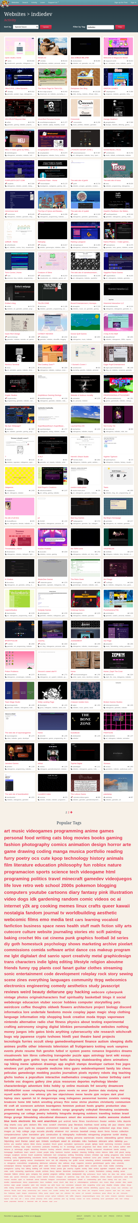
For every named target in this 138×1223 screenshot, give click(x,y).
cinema (57, 938)
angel (50, 1201)
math (95, 926)
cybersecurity (81, 1032)
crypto (41, 1036)
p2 (39, 518)
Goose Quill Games (79, 334)
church (61, 1182)
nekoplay (42, 245)
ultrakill (80, 1179)
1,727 (64, 429)
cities (116, 1198)
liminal (53, 1169)
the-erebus (9, 582)
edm (128, 1147)
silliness (109, 1193)
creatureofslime (44, 275)
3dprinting (9, 1141)
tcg (67, 1198)
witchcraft (123, 1032)
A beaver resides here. (80, 702)
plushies (93, 1102)
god (60, 1121)
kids (118, 1174)
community (82, 980)
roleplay (88, 974)
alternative (28, 1022)
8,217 (130, 521)
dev (126, 431)
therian (24, 1141)
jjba (64, 1169)
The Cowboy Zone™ (46, 364)
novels (71, 1090)
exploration (121, 1196)
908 (98, 797)
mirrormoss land (11, 211)
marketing (91, 944)
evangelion (25, 1185)
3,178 (31, 367)
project (99, 1007)
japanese (27, 1036)
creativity (81, 956)
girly (43, 1134)
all (72, 1046)
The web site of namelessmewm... (84, 273)
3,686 (97, 582)
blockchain (67, 1171)
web (39, 885)
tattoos (26, 1144)
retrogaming (94, 1134)
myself (8, 1094)
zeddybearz (43, 337)
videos (101, 899)
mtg (84, 1174)
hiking (14, 1064)
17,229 (97, 306)
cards (12, 1171)
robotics (56, 1109)
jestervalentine (109, 736)
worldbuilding (81, 912)
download (20, 1201)
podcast (80, 1105)
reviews (11, 992)
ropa (23, 1147)
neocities (14, 1179)
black (67, 1190)
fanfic (64, 1059)
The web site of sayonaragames (18, 733)
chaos (104, 1179)
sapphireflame (109, 275)
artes (110, 1141)
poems (86, 1051)
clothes (95, 968)
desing (24, 1190)
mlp (42, 1017)
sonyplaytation (43, 153)
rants (100, 1166)
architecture (83, 1007)
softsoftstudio (10, 245)
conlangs (126, 1198)
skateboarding (92, 1059)
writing (51, 431)
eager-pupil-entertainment (113, 367)
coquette (42, 1068)
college (25, 1131)
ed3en (8, 122)
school (52, 885)
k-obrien (9, 644)
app (60, 1064)
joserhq (41, 644)
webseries (53, 1163)
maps (28, 1147)
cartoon (109, 1064)
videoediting (110, 1138)
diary (74, 892)
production (112, 1105)
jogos (126, 1064)
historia (13, 1128)
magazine (80, 1163)
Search (25, 2)
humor (103, 1077)
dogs (23, 899)
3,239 (31, 613)
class (131, 1177)
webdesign (12, 1002)
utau (123, 1105)
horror (114, 844)
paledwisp (108, 794)
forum (54, 1144)
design (98, 844)
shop (112, 1012)
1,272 (31, 736)
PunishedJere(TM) (111, 610)
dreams (127, 1051)
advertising (94, 1188)
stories (80, 932)
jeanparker (108, 644)
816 (98, 367)
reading (114, 851)
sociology (71, 1147)
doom (100, 1131)
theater (103, 1121)
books (98, 837)
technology (76, 858)
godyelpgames (43, 613)
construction (52, 1134)
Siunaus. (107, 763)
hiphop (8, 1098)
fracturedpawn (44, 183)
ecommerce (90, 1117)
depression (126, 1158)
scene (9, 980)
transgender (62, 1055)
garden (81, 1166)
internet (12, 905)
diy (7, 944)
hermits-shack (76, 460)
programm (108, 1190)
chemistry (62, 1124)
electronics (14, 986)
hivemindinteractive (111, 306)
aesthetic (107, 912)
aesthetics (77, 986)
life (7, 885)
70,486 (130, 91)
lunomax (41, 797)
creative (79, 1017)
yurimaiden (75, 398)
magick (18, 1193)
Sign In (133, 2)
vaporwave (129, 339)
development (67, 974)
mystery (94, 1072)
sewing (126, 974)
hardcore (59, 1152)
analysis (75, 1152)
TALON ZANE (43, 303)
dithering (121, 125)
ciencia (27, 1198)
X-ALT (40, 457)
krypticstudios (10, 398)
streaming (112, 968)
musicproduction (78, 1171)
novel (96, 1124)
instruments (40, 1196)
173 (131, 460)
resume (30, 1051)
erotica (96, 1169)
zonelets (114, 1098)
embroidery (125, 1188)
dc (69, 1141)
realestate (64, 1128)
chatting (16, 1147)
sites (60, 1163)
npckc (8, 61)
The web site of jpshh (79, 180)
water (46, 1166)
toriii (7, 275)
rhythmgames (72, 1179)
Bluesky (38, 1216)
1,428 (31, 705)
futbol (60, 1051)
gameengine (50, 247)
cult (83, 1193)
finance (90, 1041)
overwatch (88, 1193)
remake (48, 800)
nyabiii (74, 214)
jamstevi (8, 766)
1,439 (31, 490)
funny (57, 155)
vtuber (45, 1002)
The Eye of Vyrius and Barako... (50, 211)
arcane (6, 1201)
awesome (113, 1117)
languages (60, 980)
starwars (63, 63)
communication (61, 1179)
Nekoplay (41, 242)
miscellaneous (97, 1193)
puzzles (55, 1072)
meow (79, 1094)
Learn (42, 2)
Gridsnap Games (77, 610)
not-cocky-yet (109, 429)
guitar (80, 968)
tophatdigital (75, 766)
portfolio (34, 63)
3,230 (64, 613)
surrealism (68, 1144)
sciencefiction (22, 1163)
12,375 (130, 245)
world (105, 1147)
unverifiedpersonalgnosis (47, 122)
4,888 (31, 337)
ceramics (88, 1163)
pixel (121, 1094)
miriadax (116, 1185)
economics (36, 1147)
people (88, 1144)
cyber (24, 1134)
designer (24, 1193)
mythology (98, 1081)
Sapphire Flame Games (113, 273)
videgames (78, 1196)
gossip (104, 1193)
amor (84, 1090)
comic (86, 899)
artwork (59, 1149)
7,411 (31, 552)
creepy (93, 1131)
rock (102, 974)
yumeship (81, 1149)
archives (45, 1171)
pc (14, 1131)
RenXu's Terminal (12, 364)
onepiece (112, 1169)
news (60, 926)
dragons (28, 1081)
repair (114, 1190)
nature (114, 864)
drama (38, 1144)
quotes (34, 1166)
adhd (53, 1185)
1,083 (130, 766)
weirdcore (12, 1007)
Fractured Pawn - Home (47, 180)
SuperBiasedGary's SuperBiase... (51, 426)
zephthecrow (109, 674)
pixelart (16, 94)
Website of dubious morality (82, 395)
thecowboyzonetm (44, 367)
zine (64, 707)
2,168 (130, 367)
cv (5, 1163)
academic (65, 1166)
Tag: (79, 27)
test (69, 919)
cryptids (77, 1169)
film (8, 864)
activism (39, 1105)
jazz (114, 1124)
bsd (94, 1147)
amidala (42, 61)
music (75, 125)
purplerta (9, 183)
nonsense (122, 370)
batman (58, 1171)
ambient (98, 1160)
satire (32, 1185)
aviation (127, 1160)
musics (106, 1182)
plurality (49, 1131)
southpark (55, 1141)
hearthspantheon (110, 214)
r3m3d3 (41, 521)
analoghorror (8, 1169)
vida (122, 1155)
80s (40, 1124)
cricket (39, 1152)
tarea (16, 1198)
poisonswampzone (78, 153)
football (102, 938)
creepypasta (89, 1077)
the (111, 677)
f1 (72, 1128)
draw (119, 1128)
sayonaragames (11, 736)
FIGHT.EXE (108, 733)
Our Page (107, 641)
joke (89, 1190)
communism (122, 1102)
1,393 (97, 705)
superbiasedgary (44, 429)
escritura (7, 1185)
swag (62, 1098)
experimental (114, 1022)
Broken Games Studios (113, 702)
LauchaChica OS (77, 426)
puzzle (77, 1055)
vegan (57, 1193)
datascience (129, 1196)
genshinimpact (98, 1163)
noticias (102, 1177)
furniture (53, 1166)
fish (39, 1051)
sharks (13, 1124)
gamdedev (109, 769)
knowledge (53, 1158)
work (110, 1046)
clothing (123, 1012)
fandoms (54, 1012)
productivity (57, 1198)
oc (113, 899)
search (32, 1152)
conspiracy (62, 1155)
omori (72, 1117)
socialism (46, 1144)
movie (67, 1012)
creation (106, 1158)
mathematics (70, 1077)
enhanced (85, 247)
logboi (73, 705)
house (58, 1185)
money (9, 1032)
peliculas (10, 1072)
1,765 (97, 674)
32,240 (130, 214)
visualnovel (129, 462)
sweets (130, 1182)
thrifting (91, 1152)
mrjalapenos (10, 490)
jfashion (94, 1090)
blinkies (66, 1027)
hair (70, 1160)
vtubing (11, 1188)
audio (17, 1094)
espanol (52, 1193)
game (20, 738)
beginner (6, 1198)
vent (40, 1121)
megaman (109, 94)
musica (77, 851)
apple (20, 1179)
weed (63, 1141)
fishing (89, 1149)
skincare (103, 1141)
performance (91, 1174)
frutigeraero (84, 1046)
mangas (7, 1155)
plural (121, 1152)
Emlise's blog (10, 303)
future (42, 1182)
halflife (71, 1196)
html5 (66, 1036)
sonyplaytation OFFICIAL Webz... (51, 150)
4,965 (130, 337)
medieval (86, 1158)
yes (12, 1144)
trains (125, 1128)
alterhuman (44, 1163)
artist (70, 950)
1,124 (64, 766)
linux (81, 905)
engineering (38, 986)
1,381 (130, 398)
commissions (17, 950)
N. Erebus (9, 579)
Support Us (53, 2)
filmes (82, 1121)
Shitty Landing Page (46, 702)
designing (79, 1113)
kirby (128, 94)
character (7, 1174)
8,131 (31, 460)
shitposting (63, 1160)
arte (127, 844)
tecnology (72, 1198)
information (29, 1017)
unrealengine (20, 677)
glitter (72, 1188)
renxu (8, 367)
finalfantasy (43, 63)
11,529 (97, 214)
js (12, 1149)
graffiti (75, 1160)
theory (52, 1171)
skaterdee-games (45, 582)
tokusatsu (45, 1201)
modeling (55, 1147)
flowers (66, 1007)
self (20, 1198)
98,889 (97, 61)
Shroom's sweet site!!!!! (47, 671)
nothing (122, 1027)
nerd (17, 1141)
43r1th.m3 (42, 58)
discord (125, 1007)
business (32, 926)
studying (112, 1090)
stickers (33, 1124)
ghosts (124, 1169)
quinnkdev (108, 521)
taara (106, 490)
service (24, 1155)
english (70, 1064)
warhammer (7, 1196)
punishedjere (109, 613)
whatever (59, 1131)
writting (71, 1155)
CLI (94, 1216)
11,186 (64, 306)
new (63, 1185)
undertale (38, 1012)
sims (100, 1182)
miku (84, 1141)
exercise (86, 1188)
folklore (15, 1174)
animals (114, 858)
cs (84, 1179)
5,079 (130, 552)
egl (101, 1155)
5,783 (97, 552)
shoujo (129, 1185)
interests (45, 1046)
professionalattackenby (112, 398)
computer (85, 1002)
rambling (62, 1190)
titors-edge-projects (45, 91)
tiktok (32, 1144)
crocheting (119, 1166)
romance (98, 1051)
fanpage (108, 125)
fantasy (123, 462)
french (99, 1174)
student (125, 1117)
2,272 (31, 674)
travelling (104, 1113)
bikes (113, 1174)
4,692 (31, 582)
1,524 (130, 674)
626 (32, 521)
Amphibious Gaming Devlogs (49, 395)
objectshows (66, 1094)
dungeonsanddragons (89, 1196)
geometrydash (110, 1198)
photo (19, 1051)
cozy (20, 1124)
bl (38, 1098)
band (97, 1036)
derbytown (75, 91)
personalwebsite (87, 1027)
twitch (36, 1102)
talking (28, 1169)
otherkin (66, 1149)
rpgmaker (16, 462)
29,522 (31, 153)
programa (115, 1155)
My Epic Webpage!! (13, 426)
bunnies (102, 1098)
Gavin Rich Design (12, 334)
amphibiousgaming (45, 398)
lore (26, 1012)
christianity (107, 1102)
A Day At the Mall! (111, 334)
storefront (89, 677)
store (83, 677)
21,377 (64, 122)
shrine (83, 1102)
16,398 (64, 214)
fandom (34, 912)
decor (87, 1177)
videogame (13, 493)
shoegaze (59, 1177)
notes (6, 1171)
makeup (104, 950)
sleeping (116, 1041)
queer (79, 677)
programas (86, 1147)
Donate (87, 1216)
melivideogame (11, 153)
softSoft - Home (11, 242)
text (54, 1155)
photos (22, 997)
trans (9, 962)
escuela (40, 1131)
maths (102, 1117)
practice (46, 1174)
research (107, 1032)
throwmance (10, 552)
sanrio (54, 956)
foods (90, 1105)
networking (89, 1160)
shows (74, 944)
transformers (92, 1121)
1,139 (31, 766)
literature (23, 864)
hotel (121, 1198)
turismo (128, 1155)
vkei (121, 1090)
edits (36, 1201)
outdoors (91, 1113)
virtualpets (111, 63)
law (55, 1094)
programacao (64, 1158)
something (73, 1190)
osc (18, 1081)
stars (17, 1098)
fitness (60, 1022)
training (110, 1179)
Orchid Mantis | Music (112, 150)
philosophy (70, 864)
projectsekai (13, 1201)
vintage (10, 997)
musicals (83, 1086)
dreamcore (115, 1086)
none (28, 1109)
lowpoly (90, 431)
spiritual (53, 1196)
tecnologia (12, 1041)
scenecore (26, 1105)
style (25, 1094)
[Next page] (71, 812)
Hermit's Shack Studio (80, 457)
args (113, 1128)
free (118, 1064)
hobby (56, 1086)
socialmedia (121, 1109)
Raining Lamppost (78, 242)
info (31, 1032)
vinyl (115, 1179)
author (122, 1147)
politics (39, 878)
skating (123, 1134)
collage (30, 1113)
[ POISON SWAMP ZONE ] (82, 150)
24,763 (130, 153)
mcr (67, 1131)
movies (82, 837)
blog (30, 217)
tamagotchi (95, 1190)
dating (108, 1188)
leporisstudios (10, 613)
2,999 (130, 490)
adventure (35, 1086)
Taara (106, 487)
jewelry (41, 1113)
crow (114, 677)
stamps (82, 1064)
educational (46, 1117)
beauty (38, 992)
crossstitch (65, 370)
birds (50, 1032)
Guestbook (75, 733)
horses (114, 1131)
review (68, 1174)
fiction (107, 926)
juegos (21, 1032)
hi (64, 1147)
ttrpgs (101, 1017)
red (84, 1198)
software (55, 950)
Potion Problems (11, 671)
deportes (83, 1081)
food (29, 837)
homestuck (32, 944)
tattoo (87, 1166)
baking (10, 938)
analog (123, 1149)
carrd (126, 1077)
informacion (24, 1177)
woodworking (95, 1198)
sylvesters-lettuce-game (80, 797)
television (60, 1046)
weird (60, 707)
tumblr (116, 1134)
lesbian (116, 1113)
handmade (29, 1179)
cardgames (52, 186)
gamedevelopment (95, 217)
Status (119, 1216)
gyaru (76, 1068)
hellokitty (52, 1113)
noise (74, 1102)
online (70, 1086)
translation (34, 1134)
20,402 (64, 91)
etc (92, 932)
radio (41, 1022)
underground (49, 1188)
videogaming (76, 1158)
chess (126, 1068)
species (16, 1177)
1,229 (97, 736)
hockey (51, 1149)
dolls (129, 1041)
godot (89, 462)
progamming (12, 1113)
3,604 (130, 582)
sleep (49, 1041)
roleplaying (38, 1090)
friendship (79, 1155)
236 (98, 490)
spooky (46, 1193)
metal (97, 956)
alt (17, 1105)
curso (94, 1158)
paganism (102, 1188)
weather (18, 1144)
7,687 (31, 429)
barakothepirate (44, 214)
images (7, 1131)
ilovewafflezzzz (10, 521)
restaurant (98, 1149)
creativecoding (97, 186)
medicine (56, 1068)
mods (106, 1166)
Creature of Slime (45, 273)
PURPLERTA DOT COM (15, 180)
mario (27, 1128)
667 (32, 398)
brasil (125, 1113)
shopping (54, 1017)
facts (79, 1190)
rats (52, 1160)
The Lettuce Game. (78, 794)
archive (110, 944)
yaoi (75, 1036)
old (109, 1124)
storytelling (103, 1002)
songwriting (91, 1185)
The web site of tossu (112, 180)
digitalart (28, 956)
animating (28, 1188)
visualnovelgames (94, 646)
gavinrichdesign (11, 337)
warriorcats (89, 1138)
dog (114, 1072)
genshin (82, 370)
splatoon (36, 1064)
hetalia (6, 1177)
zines (117, 63)
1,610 (97, 429)
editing (65, 962)
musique (113, 1188)
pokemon (85, 885)
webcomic (15, 919)
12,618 (130, 306)
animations (120, 1059)
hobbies (70, 1002)
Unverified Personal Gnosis (49, 119)
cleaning (83, 1152)
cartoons (57, 892)
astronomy (26, 1027)
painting (113, 932)
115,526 (96, 91)
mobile (111, 1166)
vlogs (77, 1177)
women (30, 1160)
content (39, 1177)
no (78, 1090)
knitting (100, 1046)
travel (54, 878)
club (102, 1196)
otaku (113, 1163)
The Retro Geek (77, 579)
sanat (126, 1177)
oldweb (113, 155)
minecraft (72, 878)
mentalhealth (13, 1059)
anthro (50, 1198)
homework (8, 1160)
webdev (50, 63)
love (16, 885)
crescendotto (76, 122)
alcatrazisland (76, 61)
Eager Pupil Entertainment (114, 364)
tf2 (5, 1105)
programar (106, 1134)
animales (76, 1141)
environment (52, 1128)
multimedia (81, 1134)
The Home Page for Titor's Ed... (50, 88)
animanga (19, 1149)
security (101, 1086)
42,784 (31, 122)
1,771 (64, 674)
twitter (41, 1188)
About (79, 1216)
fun (87, 864)
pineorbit (41, 736)
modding (43, 1072)
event (53, 1138)
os (24, 1179)
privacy (58, 1102)
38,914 (130, 61)
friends (11, 968)
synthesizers (94, 1182)
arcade (131, 247)
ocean (26, 1090)
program (122, 950)
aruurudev (42, 552)
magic (101, 1012)
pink (103, 892)
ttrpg (99, 980)
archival (32, 1198)
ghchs (8, 1077)
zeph (107, 677)
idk (33, 899)
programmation (34, 1182)
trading (69, 1138)
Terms (127, 1216)
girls (26, 1124)
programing (17, 878)
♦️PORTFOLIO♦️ (11, 641)
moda (90, 1017)
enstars (88, 1155)
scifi (100, 932)
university (120, 1163)
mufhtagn (108, 582)
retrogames (11, 1163)
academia (38, 1155)
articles (123, 1174)
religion (97, 962)
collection (123, 1131)
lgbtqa (51, 125)
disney (25, 1182)
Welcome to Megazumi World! (116, 58)
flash (6, 1138)
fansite (88, 1094)
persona (78, 1138)
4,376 (64, 582)
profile (22, 1046)
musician (78, 1198)
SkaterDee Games (45, 579)
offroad (91, 94)
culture (29, 932)
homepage (8, 1152)
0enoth (8, 460)
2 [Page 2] (68, 812)
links (47, 1086)
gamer (120, 1138)
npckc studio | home (13, 58)
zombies (20, 1196)
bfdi (28, 1102)
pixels (83, 1072)
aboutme (114, 962)
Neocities (7, 1216)
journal (51, 912)
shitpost (109, 1177)
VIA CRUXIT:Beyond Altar (15, 119)
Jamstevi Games (12, 763)
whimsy (40, 1094)
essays (126, 1055)
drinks (45, 1198)
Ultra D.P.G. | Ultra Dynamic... (17, 88)
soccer (57, 1002)
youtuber (118, 1182)
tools (14, 1121)
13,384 (97, 245)
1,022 (31, 797)
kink (73, 1193)
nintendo (11, 1022)
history (97, 858)
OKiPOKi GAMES (111, 88)
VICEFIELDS (109, 549)
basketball (93, 997)
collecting (46, 1055)
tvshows (54, 1036)
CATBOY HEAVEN (45, 334)
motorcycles (124, 1193)
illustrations (100, 1171)
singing (42, 1027)
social (121, 997)
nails (59, 1166)
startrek (45, 1177)
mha (56, 1188)
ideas (99, 1147)
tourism (67, 1152)
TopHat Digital (76, 763)
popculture (36, 1077)
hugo (21, 94)
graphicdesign (117, 956)
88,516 (64, 61)
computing (93, 1128)
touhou (19, 1077)
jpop (70, 1124)
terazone (74, 552)
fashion (12, 844)
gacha (107, 1163)
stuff (84, 926)
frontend (101, 1190)
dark (113, 1094)
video (9, 738)
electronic (24, 1121)
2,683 (64, 644)
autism (103, 1041)
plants (45, 968)
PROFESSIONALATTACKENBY (117, 395)
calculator (79, 1188)
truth (130, 1169)
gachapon (130, 63)
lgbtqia (95, 1144)
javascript (110, 986)
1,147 (130, 736)
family (110, 1068)
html (110, 871)
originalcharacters (44, 997)
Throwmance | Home (13, 549)
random (69, 899)
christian (95, 1155)
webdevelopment (93, 1068)
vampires (121, 1046)
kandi (101, 1144)
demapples (75, 306)
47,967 (97, 153)
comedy (58, 986)
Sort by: (8, 27)
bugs (8, 1036)
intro (67, 1068)
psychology (55, 944)
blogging (63, 339)
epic (38, 1141)
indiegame (109, 554)
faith (67, 1196)
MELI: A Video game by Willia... (17, 150)
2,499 (97, 644)
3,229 (97, 613)
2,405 (130, 644)
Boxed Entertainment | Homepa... (84, 303)
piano (62, 1090)
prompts (47, 1196)
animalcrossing (32, 1190)
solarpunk (78, 1185)
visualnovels (11, 63)
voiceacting (19, 1171)
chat (50, 1022)
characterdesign (15, 1086)
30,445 (31, 214)
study (94, 986)
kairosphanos (109, 245)
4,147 (64, 490)
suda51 (115, 615)
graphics (84, 938)
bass (119, 1190)
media (57, 919)
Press (111, 1216)
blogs (107, 997)
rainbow (78, 1193)
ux (86, 1171)
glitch (41, 1166)
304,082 (30, 61)
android (67, 1121)
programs (54, 1174)
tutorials (23, 339)
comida (38, 950)
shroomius (42, 674)
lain (25, 1055)
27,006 (31, 183)
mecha (88, 1198)
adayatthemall (109, 337)
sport (66, 956)
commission (70, 1185)
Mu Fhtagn (108, 579)
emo (44, 919)
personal (57, 63)
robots (105, 1072)
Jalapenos (9, 487)
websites (108, 1027)
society (84, 1169)
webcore (98, 992)
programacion (19, 871)
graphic (99, 1105)
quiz (119, 1179)
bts (34, 1121)
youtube (38, 892)
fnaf (62, 997)
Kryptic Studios (11, 395)
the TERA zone (77, 549)
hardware (92, 1141)
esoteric (92, 1171)
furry (92, 155)
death (19, 1109)
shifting (41, 1193)
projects (28, 125)
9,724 (97, 521)
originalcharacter (16, 1182)
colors (98, 1152)
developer (26, 738)
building (35, 1169)
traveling (52, 1090)
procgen (81, 186)
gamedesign (77, 585)
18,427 (31, 275)
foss (22, 1169)
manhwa (88, 1124)
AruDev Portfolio (44, 549)
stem (39, 1190)
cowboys (58, 370)
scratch (100, 769)
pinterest (9, 1109)
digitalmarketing (24, 1158)
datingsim (25, 554)
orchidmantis (109, 153)
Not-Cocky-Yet (109, 426)
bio (118, 1068)
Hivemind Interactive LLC (114, 303)
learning (92, 919)
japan (91, 1012)
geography (77, 1109)
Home (73, 671)
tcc (61, 1147)
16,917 (64, 245)
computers (15, 892)
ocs (90, 63)
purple (46, 1152)
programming (116, 186)
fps (90, 523)
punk (70, 938)
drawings (50, 1064)
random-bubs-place (78, 487)
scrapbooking (33, 1163)
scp (49, 1185)
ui (25, 1201)
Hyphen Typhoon (110, 457)
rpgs (35, 1109)
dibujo (112, 1182)
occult (62, 125)
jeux (62, 1193)
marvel (53, 1059)
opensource (98, 155)
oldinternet (7, 1190)
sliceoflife (56, 339)
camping (32, 1177)
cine (31, 1094)
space (48, 926)
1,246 (64, 736)
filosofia (14, 1190)
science (59, 871)
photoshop (39, 1198)
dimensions (32, 370)
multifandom (60, 1196)
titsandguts (42, 705)
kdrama (7, 1149)
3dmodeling (114, 646)
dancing (74, 1059)
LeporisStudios (11, 610)
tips (114, 1193)
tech (74, 871)
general (16, 1160)
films (33, 919)
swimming (109, 1144)
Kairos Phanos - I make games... (117, 242)
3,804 (97, 337)
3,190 (130, 613)
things (8, 1117)
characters (25, 962)
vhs (110, 1147)
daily (66, 1182)
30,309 (31, 245)
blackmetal (30, 1201)
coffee (26, 1007)
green (60, 1144)
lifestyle (81, 962)
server (122, 1171)
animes (9, 1046)
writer (63, 462)
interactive (52, 1077)
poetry (133, 523)
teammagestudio (11, 705)
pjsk (96, 1094)
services (74, 1131)
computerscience (12, 1134)
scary (14, 1158)
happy (34, 1196)
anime (91, 830)
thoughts (39, 1007)
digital (54, 1027)
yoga (33, 1131)
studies (107, 1196)
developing (28, 1196)
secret (102, 1198)
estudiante (37, 1158)
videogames (28, 94)
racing (127, 1152)
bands (116, 1149)
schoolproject (9, 1166)
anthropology (118, 1160)
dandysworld (76, 1174)
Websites (15, 2)
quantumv (9, 429)
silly (119, 926)
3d (113, 938)
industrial (43, 1185)
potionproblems (11, 674)
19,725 (31, 306)
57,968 (130, 122)
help (19, 1131)
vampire (129, 1174)
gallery (40, 1081)
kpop (57, 858)
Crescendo (75, 119)
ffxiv (67, 1102)
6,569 (64, 552)
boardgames (44, 186)
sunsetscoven (76, 367)
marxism (35, 1188)
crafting (10, 1027)
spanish (26, 1098)
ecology (61, 1138)
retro (114, 247)
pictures (44, 1109)
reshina (41, 766)
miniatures (114, 1196)
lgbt (15, 956)
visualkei (55, 1190)
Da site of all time (12, 518)
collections (67, 1193)
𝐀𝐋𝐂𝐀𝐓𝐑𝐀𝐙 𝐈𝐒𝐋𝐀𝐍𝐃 (80, 58)
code (48, 974)
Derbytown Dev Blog (79, 88)
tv (62, 912)
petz (99, 1158)
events (8, 1051)
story (113, 974)
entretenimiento (32, 1193)
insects (99, 1138)
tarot (109, 1055)
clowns (121, 1124)
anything (62, 1032)
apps (86, 1055)
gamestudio (115, 401)
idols (84, 1185)
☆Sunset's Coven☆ (79, 364)
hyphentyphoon (109, 460)
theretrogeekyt (76, 582)
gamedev (19, 63)
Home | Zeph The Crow (113, 671)
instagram (51, 1179)
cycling (17, 1169)
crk (65, 1177)
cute (132, 94)
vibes (124, 1182)
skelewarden (76, 736)
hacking (82, 992)
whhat (40, 763)
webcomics (116, 980)
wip (16, 1036)
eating (106, 1155)
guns (28, 1174)
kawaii (123, 905)
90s (37, 938)
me (7, 956)
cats (57, 837)
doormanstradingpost (79, 674)
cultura (116, 1147)
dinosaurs (61, 1117)
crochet (26, 938)
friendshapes (93, 247)
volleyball (91, 1109)
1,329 (130, 705)
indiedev (75, 63)
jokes (63, 1198)
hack (12, 1198)
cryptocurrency (118, 1177)
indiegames (26, 63)
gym (27, 1059)
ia (75, 1182)
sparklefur (94, 278)
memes (67, 905)
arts (128, 926)
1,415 (64, 705)
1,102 (64, 521)
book (67, 1017)
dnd (42, 956)
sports (43, 871)
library (118, 1158)
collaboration (66, 401)
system (75, 1051)
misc (45, 1124)
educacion (31, 1002)
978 (65, 797)
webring (14, 1196)
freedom (43, 1149)
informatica (13, 1012)
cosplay (79, 1012)
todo (37, 1185)
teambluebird (10, 797)
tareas (98, 1196)
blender (21, 523)
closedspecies (39, 1160)
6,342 (64, 337)
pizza (56, 1081)
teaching (125, 1072)
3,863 (97, 460)
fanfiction (13, 926)
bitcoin (128, 1138)
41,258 (97, 122)
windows (10, 1068)
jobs (118, 1193)
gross (42, 707)
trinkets (45, 1141)
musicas (7, 1179)
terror (48, 1160)
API (105, 1216)
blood (71, 1182)
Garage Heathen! (111, 119)
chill (116, 1152)
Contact (80, 1219)
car (23, 1113)
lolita (119, 1121)
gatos (40, 1032)
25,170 (64, 183)
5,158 (64, 398)
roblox (99, 864)
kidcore (105, 1152)
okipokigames (109, 91)
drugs (73, 1163)
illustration (121, 892)
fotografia (65, 1113)
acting (103, 1124)
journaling (60, 94)
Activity (34, 2)
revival (56, 1182)
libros (34, 1055)
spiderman (71, 1177)
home (21, 1102)
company (34, 1174)
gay (69, 992)
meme (24, 1064)
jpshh (74, 183)
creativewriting (91, 1179)
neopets (128, 1190)
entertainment (29, 974)
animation (19, 155)
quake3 (53, 677)
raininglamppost (77, 245)
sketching (35, 1149)
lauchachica (75, 429)
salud (32, 1141)
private (55, 1201)
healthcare (18, 1152)
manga (60, 851)
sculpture (16, 1155)
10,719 (97, 183)
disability (57, 125)
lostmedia (44, 1179)
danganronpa (49, 1098)
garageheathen (109, 122)
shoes (73, 1149)
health (73, 926)
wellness (66, 1163)
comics (18, 247)
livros (107, 1131)
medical (126, 1144)
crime (124, 1179)
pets (117, 1002)
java (125, 1141)
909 (131, 429)
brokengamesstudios (111, 705)
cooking (48, 905)
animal (37, 1179)
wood (91, 707)
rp (63, 1086)
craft (11, 1105)
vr (66, 1051)
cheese (84, 1190)
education (45, 864)
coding (32, 401)
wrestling (46, 1102)
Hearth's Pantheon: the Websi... (116, 211)
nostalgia (14, 912)
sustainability (107, 1160)
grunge (17, 1117)
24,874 (64, 153)
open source (18, 1216)
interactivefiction (64, 1188)
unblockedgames (82, 1182)
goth (15, 944)
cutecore (12, 932)
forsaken (52, 1177)
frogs (113, 1158)
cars (79, 919)
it (114, 997)
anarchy (70, 1169)
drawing (26, 851)
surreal (65, 309)
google (18, 1185)
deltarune (56, 992)
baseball (84, 1131)
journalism (69, 1072)
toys (44, 1059)
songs (66, 1109)
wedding (7, 1158)
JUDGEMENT (76, 641)
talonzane (42, 306)
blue (6, 1121)
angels (27, 1149)
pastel (13, 1138)
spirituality (75, 997)
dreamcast (43, 94)
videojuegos (118, 878)
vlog (6, 1124)
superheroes (29, 1171)
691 (65, 460)
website (42, 800)
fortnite (9, 1081)
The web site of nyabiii (80, 211)
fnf (92, 1086)
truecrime (8, 1147)
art (80, 63)
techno (7, 1144)
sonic (9, 974)
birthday (115, 1077)
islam (119, 1188)
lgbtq (53, 962)
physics (73, 1022)
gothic (35, 1059)
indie (74, 94)
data (103, 1090)
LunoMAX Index (44, 794)
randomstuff (19, 1188)
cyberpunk (114, 992)
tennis (44, 1158)
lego (33, 1138)
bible (111, 1152)
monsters (118, 1144)
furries (27, 1041)
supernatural (43, 1138)
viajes (13, 1185)
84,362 (31, 91)
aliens (107, 1059)
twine (74, 1121)
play (11, 1177)
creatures (133, 554)
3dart (90, 1169)
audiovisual (123, 769)
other (32, 1046)
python (29, 1068)
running (125, 1098)
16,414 (64, 275)
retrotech (85, 585)
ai (119, 899)
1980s (123, 339)
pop (76, 1128)
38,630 (130, 183)
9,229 (97, 398)
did (93, 63)
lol (34, 1098)
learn (26, 1152)
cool (57, 968)
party (103, 1185)
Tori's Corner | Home (13, 273)
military (123, 1185)
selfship (61, 1174)
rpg (34, 968)
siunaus (107, 766)
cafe (6, 1128)
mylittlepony (95, 1177)
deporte (127, 1121)
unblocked (105, 1128)
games (127, 125)
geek (99, 1179)
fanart (67, 968)
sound (78, 1147)
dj (60, 1134)
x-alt (40, 460)
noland (74, 337)
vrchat (98, 1185)
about (85, 1022)
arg (35, 905)
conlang (109, 1171)
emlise (8, 306)
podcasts (46, 1147)
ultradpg (9, 91)
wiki (116, 1055)
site (96, 1032)
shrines (22, 1174)
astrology (97, 1055)
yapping (23, 1160)
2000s (67, 885)
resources (69, 1081)
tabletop (119, 1141)
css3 (131, 1188)
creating (116, 1171)
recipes (105, 1094)
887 (131, 797)
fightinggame (34, 554)
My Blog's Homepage (112, 518)
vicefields (107, 552)
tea (33, 1128)
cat (46, 938)
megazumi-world (110, 61)
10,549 (97, 275)
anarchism (50, 1121)
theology (74, 1166)
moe (123, 1190)
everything (39, 980)
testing (96, 1022)
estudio (38, 1171)
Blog (99, 1216)
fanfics (104, 1174)
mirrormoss (10, 214)
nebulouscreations (44, 490)
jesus (20, 1128)
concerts (94, 1166)
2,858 (31, 644)
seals (82, 1177)
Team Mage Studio (12, 702)
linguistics (113, 1051)
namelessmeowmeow (79, 275)
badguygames (76, 521)
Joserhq (41, 641)
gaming (16, 125)
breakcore (10, 1102)
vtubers (83, 1128)
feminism (68, 1105)
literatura (78, 1124)
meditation (48, 1182)
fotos (5, 1193)
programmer (24, 1138)
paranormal (89, 1098)
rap (6, 1064)
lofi (40, 1201)
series (122, 938)
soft (40, 1169)
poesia (59, 1169)
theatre (85, 1036)
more (50, 1190)
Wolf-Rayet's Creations (47, 487)
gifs (49, 1094)
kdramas (18, 1166)
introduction (12, 1090)
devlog (79, 94)
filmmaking (106, 1109)
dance (82, 950)
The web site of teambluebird (16, 794)
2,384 (64, 367)
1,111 (97, 766)
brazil (30, 1155)
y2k (26, 905)
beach (19, 1190)
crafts (94, 905)
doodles (6, 1182)
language (11, 1017)
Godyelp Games (44, 610)
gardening (49, 899)
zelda (6, 1188)
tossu (106, 183)
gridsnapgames (76, 613)
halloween (48, 1155)
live (40, 1174)
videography (69, 1134)
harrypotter (27, 1166)
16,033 (130, 275)
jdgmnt (74, 644)
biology (112, 1007)
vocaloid (110, 919)
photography (36, 844)
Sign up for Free (120, 2)
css (92, 950)
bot (109, 1174)
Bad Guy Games (77, 518)
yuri (20, 1068)
